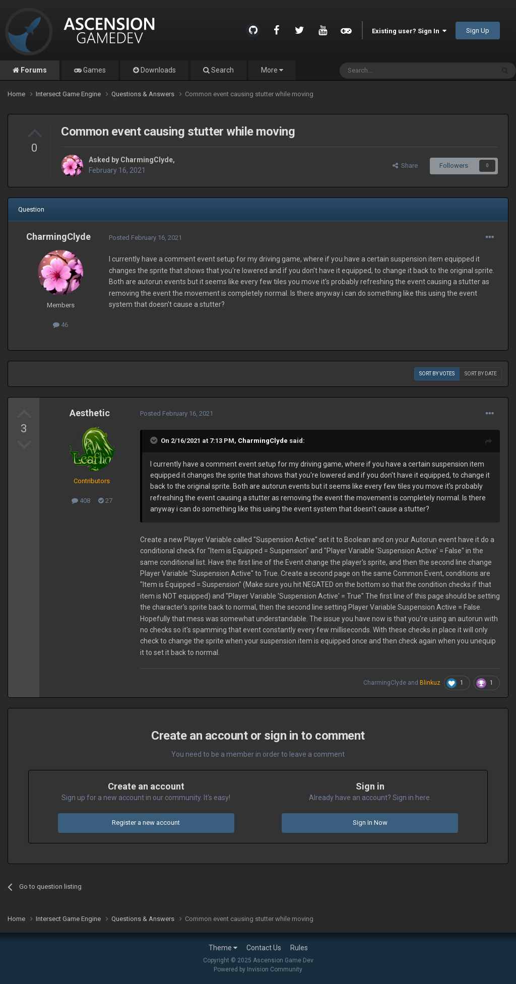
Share (405, 165)
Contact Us (263, 948)
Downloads (157, 70)
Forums (33, 70)
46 (60, 325)
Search (222, 70)
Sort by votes (437, 373)
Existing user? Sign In (409, 31)
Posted (145, 237)
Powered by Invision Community (258, 969)
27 (105, 500)
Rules (299, 948)
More (272, 70)
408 (81, 500)
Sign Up (477, 30)
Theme (223, 948)
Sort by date (481, 373)
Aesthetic (90, 413)
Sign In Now (370, 822)
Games (94, 70)
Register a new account (146, 822)
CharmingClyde (146, 160)
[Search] (393, 70)
